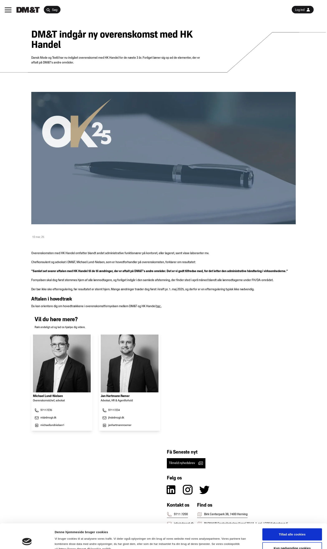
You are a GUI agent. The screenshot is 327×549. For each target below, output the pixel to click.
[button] (8, 10)
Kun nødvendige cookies (292, 525)
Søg (51, 10)
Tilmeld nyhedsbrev (186, 463)
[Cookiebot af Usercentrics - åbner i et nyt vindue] (27, 541)
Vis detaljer (216, 541)
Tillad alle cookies (292, 511)
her (158, 306)
